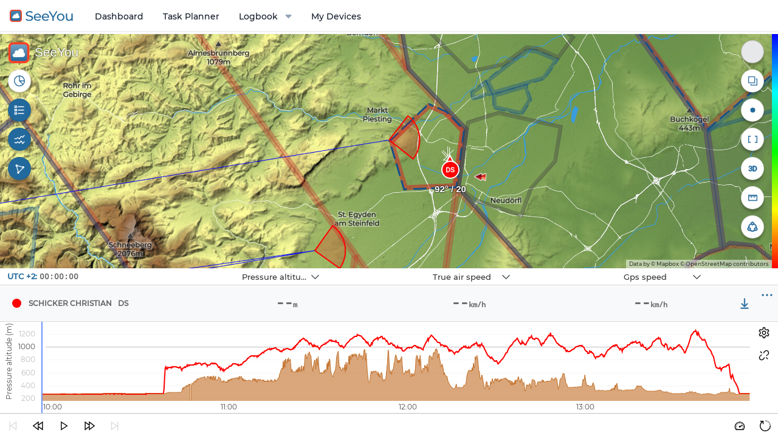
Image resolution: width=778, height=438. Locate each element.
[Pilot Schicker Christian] (16, 303)
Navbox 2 (383, 268)
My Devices (336, 16)
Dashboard (119, 16)
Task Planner (191, 16)
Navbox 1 (192, 268)
